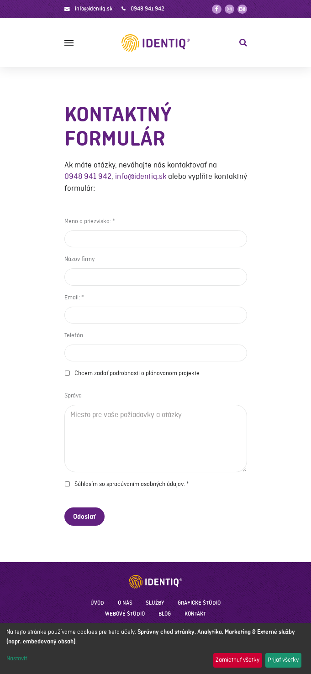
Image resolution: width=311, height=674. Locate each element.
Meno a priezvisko (87, 221)
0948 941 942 (147, 9)
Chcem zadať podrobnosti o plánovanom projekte (137, 373)
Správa (73, 395)
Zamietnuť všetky (237, 660)
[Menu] (69, 43)
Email (71, 297)
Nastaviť (16, 658)
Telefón (73, 335)
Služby (155, 603)
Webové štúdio (125, 614)
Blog (164, 614)
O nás (125, 603)
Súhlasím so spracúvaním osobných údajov (129, 484)
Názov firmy (79, 259)
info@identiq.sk (93, 9)
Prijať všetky (283, 660)
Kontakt (195, 614)
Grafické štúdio (199, 603)
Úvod (97, 603)
